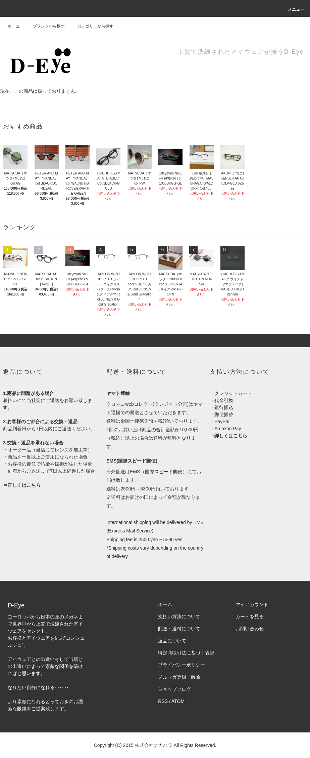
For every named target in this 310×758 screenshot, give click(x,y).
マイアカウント (252, 604)
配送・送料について (179, 628)
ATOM (178, 701)
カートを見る (250, 616)
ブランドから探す (44, 26)
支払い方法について (179, 616)
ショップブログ (174, 689)
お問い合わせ (250, 628)
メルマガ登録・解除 (179, 677)
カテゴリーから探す (91, 26)
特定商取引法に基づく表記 (186, 652)
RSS (163, 701)
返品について (172, 640)
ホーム (14, 26)
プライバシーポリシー (181, 665)
